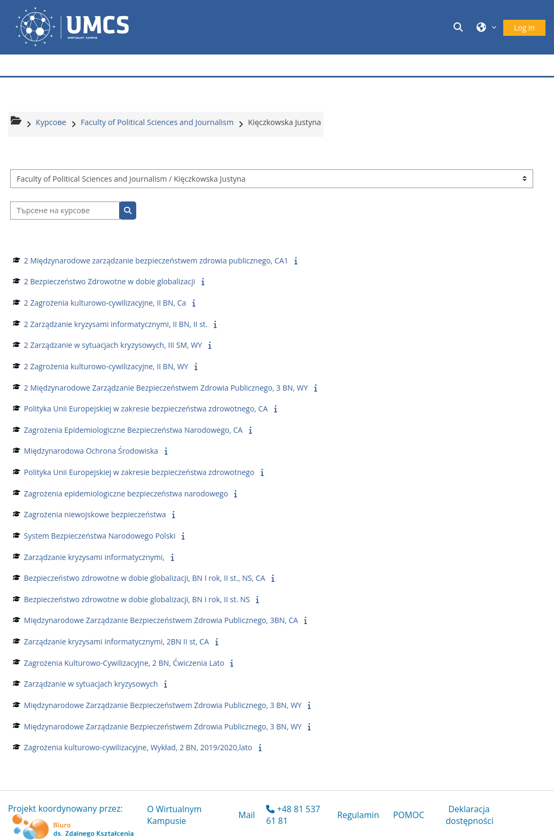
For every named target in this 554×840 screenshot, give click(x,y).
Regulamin (358, 815)
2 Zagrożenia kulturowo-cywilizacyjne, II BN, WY (106, 366)
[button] (460, 27)
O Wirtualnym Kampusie (174, 815)
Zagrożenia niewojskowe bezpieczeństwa (95, 514)
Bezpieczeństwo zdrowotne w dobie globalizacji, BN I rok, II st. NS (137, 599)
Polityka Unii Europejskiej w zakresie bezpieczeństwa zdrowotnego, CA (146, 408)
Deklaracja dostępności (470, 815)
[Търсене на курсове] (65, 210)
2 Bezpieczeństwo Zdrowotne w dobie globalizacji (110, 281)
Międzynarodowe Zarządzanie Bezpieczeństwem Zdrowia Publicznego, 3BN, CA (161, 620)
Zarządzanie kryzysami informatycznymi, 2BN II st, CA (116, 641)
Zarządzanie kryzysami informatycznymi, (94, 557)
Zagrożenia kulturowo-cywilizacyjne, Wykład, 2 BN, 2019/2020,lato (138, 747)
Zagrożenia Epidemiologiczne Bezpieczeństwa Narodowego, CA (133, 430)
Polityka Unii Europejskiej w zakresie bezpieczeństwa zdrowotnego (139, 472)
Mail (246, 815)
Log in (524, 27)
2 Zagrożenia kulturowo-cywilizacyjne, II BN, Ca (105, 303)
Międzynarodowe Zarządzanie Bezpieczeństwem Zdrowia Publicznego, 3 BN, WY (163, 705)
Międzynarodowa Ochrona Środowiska (91, 451)
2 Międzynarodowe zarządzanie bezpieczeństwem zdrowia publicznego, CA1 (156, 260)
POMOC (409, 815)
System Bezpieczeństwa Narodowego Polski (100, 536)
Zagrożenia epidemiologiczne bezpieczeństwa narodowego (126, 493)
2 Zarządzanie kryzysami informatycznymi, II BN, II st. (116, 324)
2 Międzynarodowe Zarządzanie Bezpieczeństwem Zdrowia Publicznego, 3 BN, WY (166, 388)
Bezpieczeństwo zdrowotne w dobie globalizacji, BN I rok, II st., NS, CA (144, 578)
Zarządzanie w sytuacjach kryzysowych (91, 684)
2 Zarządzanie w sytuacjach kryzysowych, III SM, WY (113, 345)
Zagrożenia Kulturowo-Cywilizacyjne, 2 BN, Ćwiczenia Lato (124, 663)
